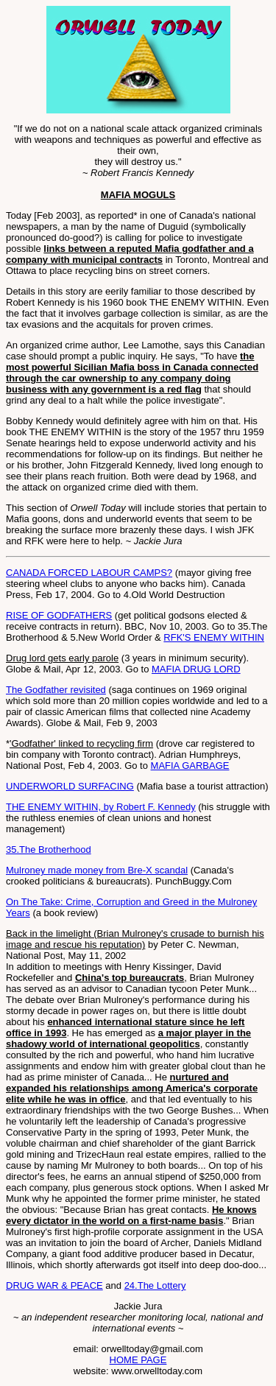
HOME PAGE (138, 1359)
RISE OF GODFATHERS (59, 615)
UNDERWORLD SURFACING (70, 786)
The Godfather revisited (56, 689)
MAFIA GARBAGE (190, 765)
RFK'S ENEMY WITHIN (213, 637)
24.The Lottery (155, 1285)
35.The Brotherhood (48, 849)
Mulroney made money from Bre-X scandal (97, 870)
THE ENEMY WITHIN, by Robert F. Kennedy (101, 806)
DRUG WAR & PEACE (54, 1285)
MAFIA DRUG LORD (196, 669)
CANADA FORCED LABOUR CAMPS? (89, 572)
